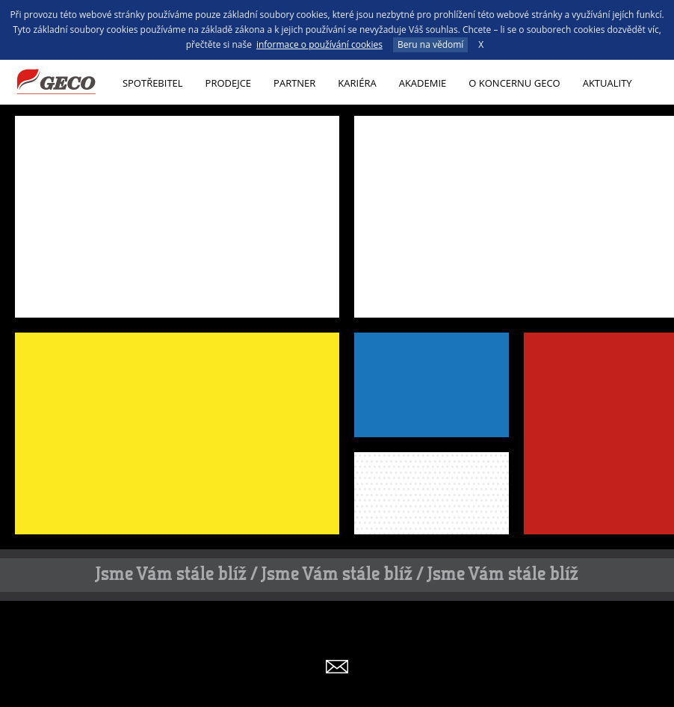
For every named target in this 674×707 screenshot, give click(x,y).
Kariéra (357, 83)
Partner (294, 83)
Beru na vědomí (430, 44)
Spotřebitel (153, 83)
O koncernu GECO (514, 83)
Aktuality (607, 83)
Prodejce (228, 83)
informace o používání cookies (319, 44)
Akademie (423, 83)
